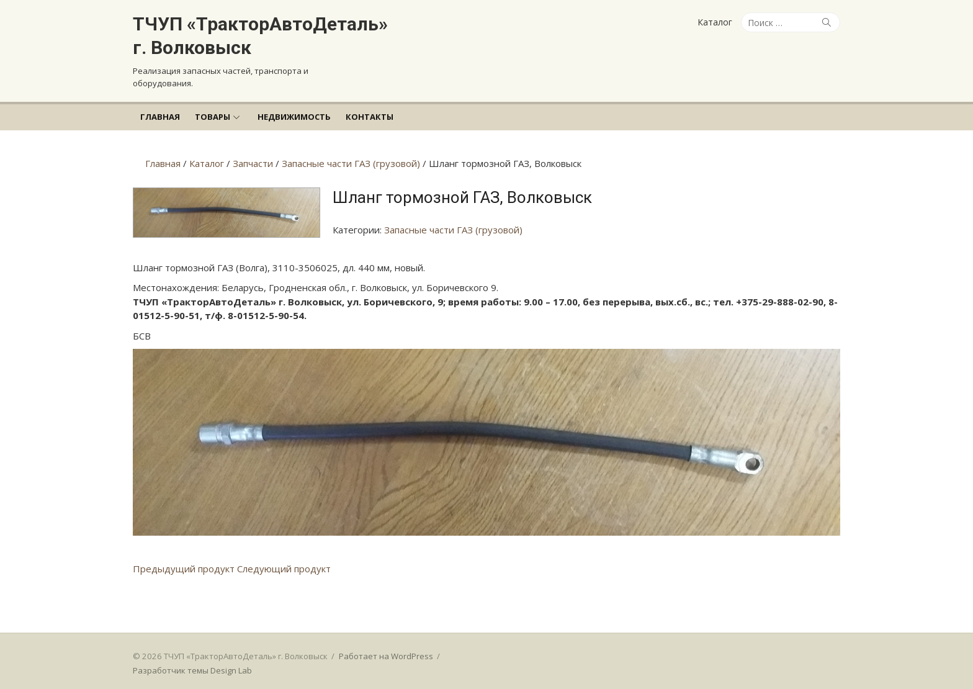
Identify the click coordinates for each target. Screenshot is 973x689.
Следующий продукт (284, 568)
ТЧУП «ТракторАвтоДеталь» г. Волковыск (260, 35)
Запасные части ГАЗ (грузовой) (453, 229)
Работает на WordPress (386, 656)
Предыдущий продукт (184, 568)
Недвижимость (294, 116)
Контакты (369, 116)
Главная (160, 116)
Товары (212, 116)
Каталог (714, 22)
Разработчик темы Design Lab (192, 670)
